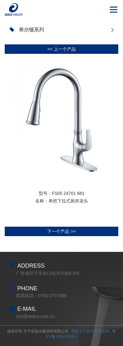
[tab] (61, 30)
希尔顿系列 (62, 29)
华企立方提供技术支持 (90, 331)
